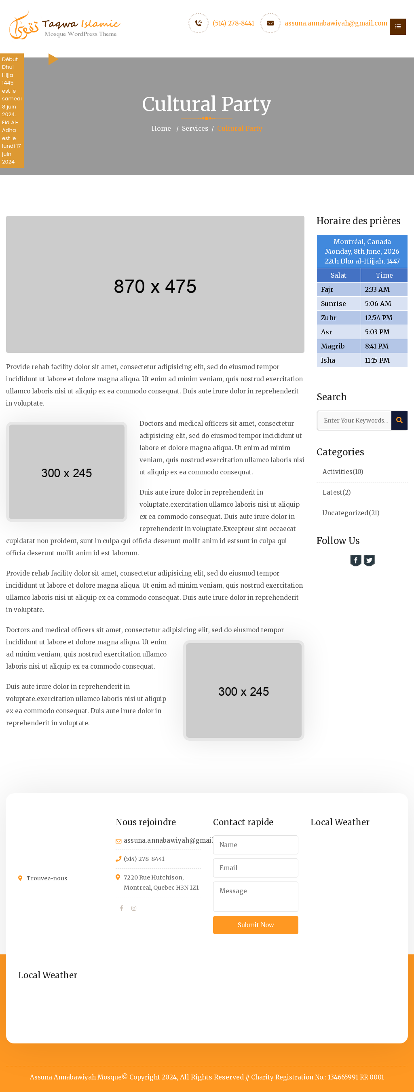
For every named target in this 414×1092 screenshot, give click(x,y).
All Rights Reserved (212, 1077)
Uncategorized (346, 512)
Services (195, 128)
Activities (338, 471)
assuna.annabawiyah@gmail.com (336, 23)
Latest (332, 492)
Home (161, 128)
